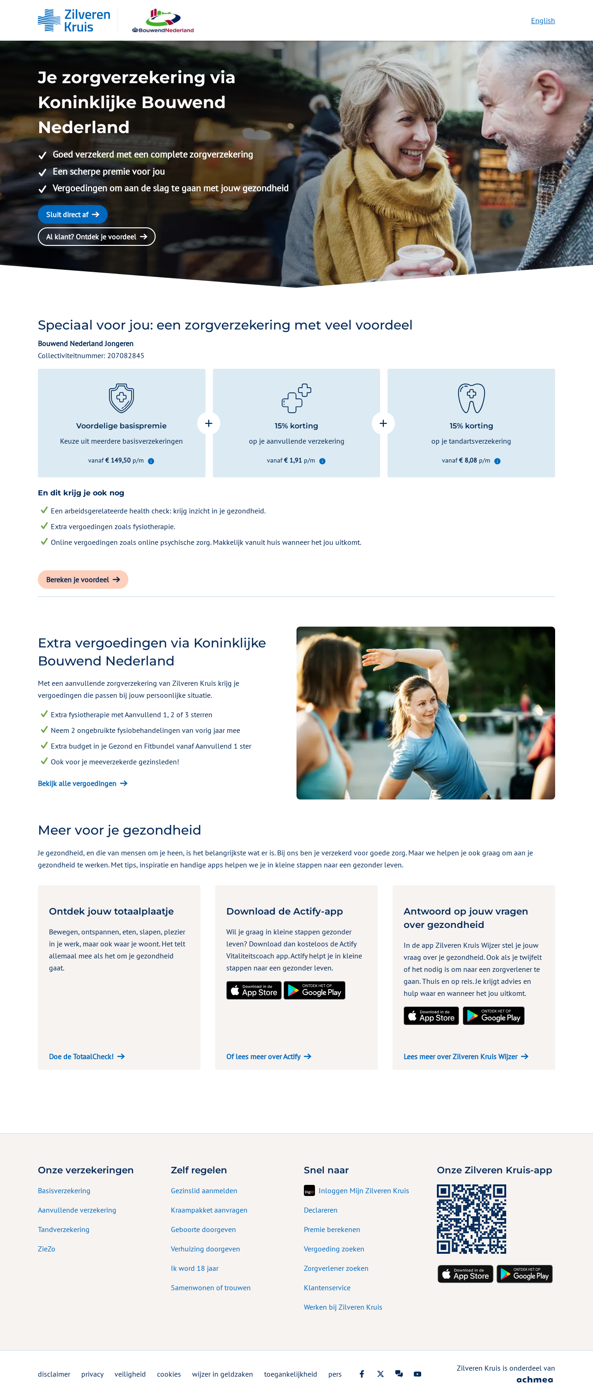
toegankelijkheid (290, 1374)
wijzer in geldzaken (222, 1374)
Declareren (321, 1209)
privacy (92, 1374)
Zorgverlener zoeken (336, 1268)
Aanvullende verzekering (77, 1209)
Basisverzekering (64, 1190)
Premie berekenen (332, 1229)
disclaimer (54, 1374)
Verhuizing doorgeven (205, 1248)
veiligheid (130, 1374)
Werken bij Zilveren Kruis (343, 1307)
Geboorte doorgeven (203, 1229)
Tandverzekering (64, 1229)
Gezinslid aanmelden (204, 1190)
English (543, 20)
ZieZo (46, 1248)
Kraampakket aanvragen (209, 1209)
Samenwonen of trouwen (211, 1287)
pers (335, 1374)
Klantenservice (327, 1287)
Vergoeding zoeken (334, 1248)
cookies (169, 1374)
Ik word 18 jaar (194, 1268)
